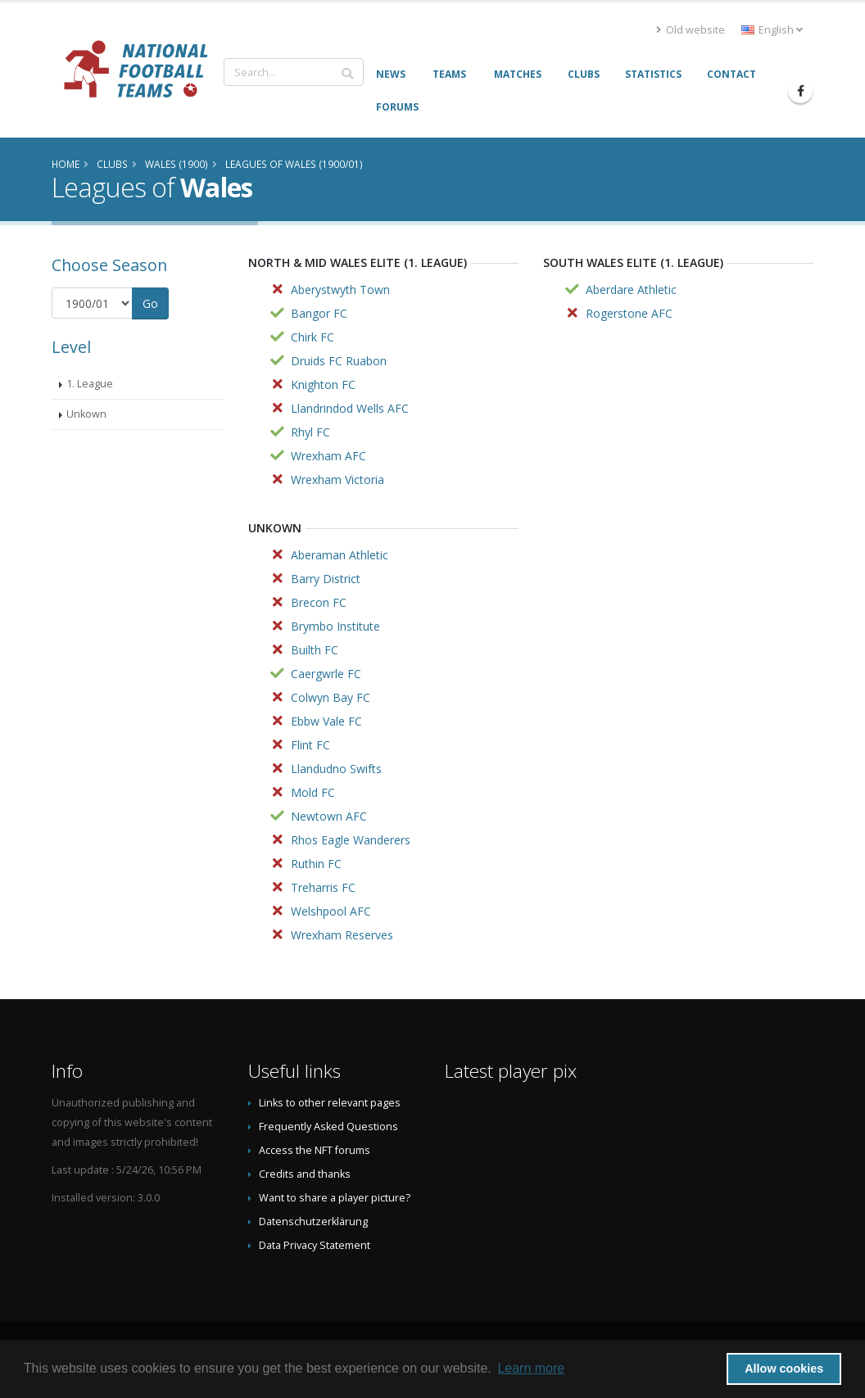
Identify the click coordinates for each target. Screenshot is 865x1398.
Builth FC (314, 650)
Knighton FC (323, 384)
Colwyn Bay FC (330, 697)
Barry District (325, 578)
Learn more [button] (530, 1368)
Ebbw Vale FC (326, 721)
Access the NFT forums (314, 1150)
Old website (690, 30)
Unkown (86, 414)
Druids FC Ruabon (339, 361)
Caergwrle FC (326, 673)
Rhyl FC (310, 432)
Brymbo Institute (335, 626)
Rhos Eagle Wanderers (350, 840)
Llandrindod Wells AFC (350, 408)
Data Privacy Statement (314, 1245)
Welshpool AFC (331, 911)
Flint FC (310, 745)
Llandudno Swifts (336, 768)
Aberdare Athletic (631, 289)
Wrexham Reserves (342, 935)
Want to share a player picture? (334, 1198)
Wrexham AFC (328, 456)
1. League (89, 384)
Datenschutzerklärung (313, 1221)
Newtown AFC (329, 816)
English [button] (772, 30)
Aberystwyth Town (340, 289)
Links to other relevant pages (330, 1103)
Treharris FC (323, 887)
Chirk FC (312, 337)
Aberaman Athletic (339, 555)
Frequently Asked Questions (328, 1126)
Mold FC (313, 792)
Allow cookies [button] (784, 1368)
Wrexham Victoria (337, 479)
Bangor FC (319, 313)
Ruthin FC (316, 863)
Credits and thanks (305, 1174)
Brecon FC (318, 602)
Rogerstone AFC (629, 313)
